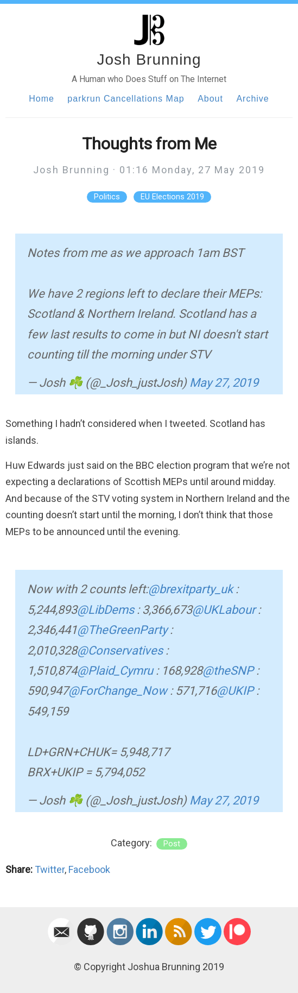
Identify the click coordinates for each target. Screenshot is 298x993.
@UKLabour (223, 610)
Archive (252, 98)
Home (41, 98)
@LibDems (105, 610)
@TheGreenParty (122, 630)
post (171, 844)
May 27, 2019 (223, 382)
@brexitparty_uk (190, 589)
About (210, 98)
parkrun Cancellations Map (125, 98)
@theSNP (227, 670)
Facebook (89, 869)
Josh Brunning (149, 59)
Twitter (50, 869)
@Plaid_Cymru (115, 670)
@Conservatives (120, 650)
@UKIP (235, 690)
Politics (107, 197)
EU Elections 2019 (172, 197)
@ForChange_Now (117, 690)
